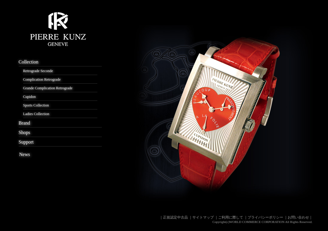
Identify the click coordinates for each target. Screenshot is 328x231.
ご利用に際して (230, 217)
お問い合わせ (298, 217)
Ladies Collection (36, 114)
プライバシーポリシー (265, 217)
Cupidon (29, 97)
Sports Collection (36, 105)
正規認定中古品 (175, 217)
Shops (24, 132)
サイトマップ (203, 217)
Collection (29, 61)
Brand (24, 122)
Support (26, 141)
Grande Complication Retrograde (48, 88)
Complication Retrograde (42, 79)
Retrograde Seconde (38, 71)
